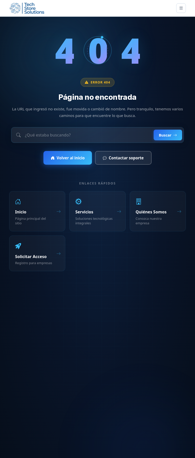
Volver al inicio (68, 158)
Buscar (168, 135)
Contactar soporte (123, 158)
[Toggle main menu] (181, 8)
